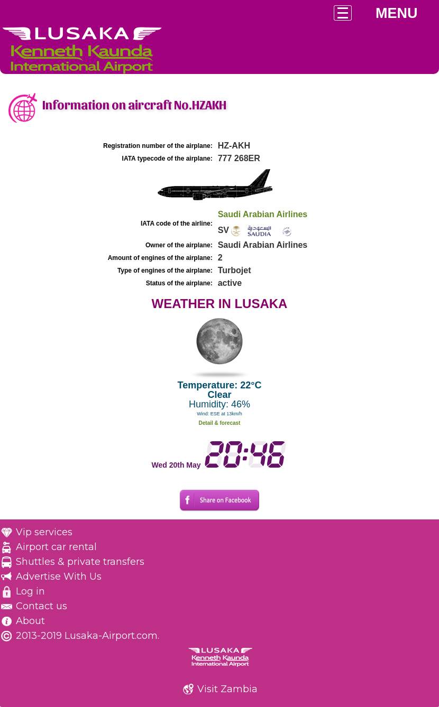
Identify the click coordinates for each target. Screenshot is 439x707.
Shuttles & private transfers (80, 562)
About (30, 621)
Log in (30, 591)
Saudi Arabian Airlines (263, 214)
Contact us (41, 606)
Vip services (44, 532)
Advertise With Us (59, 576)
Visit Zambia (227, 689)
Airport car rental (56, 547)
